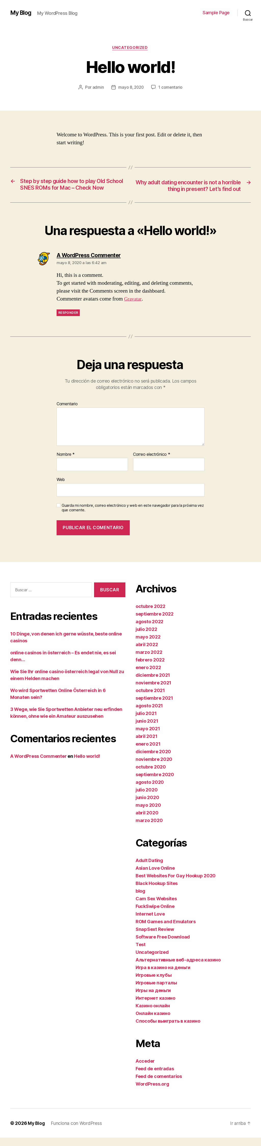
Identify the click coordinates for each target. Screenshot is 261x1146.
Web (61, 487)
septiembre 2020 (155, 783)
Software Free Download (163, 945)
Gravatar (133, 307)
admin (97, 87)
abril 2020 (147, 821)
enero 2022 (148, 676)
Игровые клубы (154, 983)
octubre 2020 (151, 775)
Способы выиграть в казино (168, 1029)
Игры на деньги (153, 998)
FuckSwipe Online (155, 914)
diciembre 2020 (153, 760)
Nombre (66, 463)
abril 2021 (146, 744)
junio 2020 (147, 806)
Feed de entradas (155, 1077)
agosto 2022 (149, 630)
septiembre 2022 (155, 622)
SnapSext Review (155, 937)
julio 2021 (146, 721)
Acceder (145, 1069)
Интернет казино (155, 1006)
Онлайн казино (153, 1021)
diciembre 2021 (153, 683)
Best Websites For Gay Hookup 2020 (176, 884)
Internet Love (150, 922)
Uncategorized (130, 48)
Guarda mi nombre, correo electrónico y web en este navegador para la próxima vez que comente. (133, 516)
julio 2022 (146, 637)
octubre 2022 (150, 614)
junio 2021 (147, 729)
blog (140, 899)
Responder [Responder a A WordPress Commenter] (68, 321)
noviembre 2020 (154, 767)
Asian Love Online (155, 876)
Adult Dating (149, 868)
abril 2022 (147, 653)
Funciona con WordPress (76, 1131)
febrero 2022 (150, 668)
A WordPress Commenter (38, 764)
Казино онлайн (153, 1014)
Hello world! (87, 764)
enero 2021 (148, 752)
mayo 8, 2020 (131, 87)
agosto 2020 (150, 790)
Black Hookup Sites (157, 891)
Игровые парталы (156, 991)
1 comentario (171, 87)
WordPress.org (152, 1092)
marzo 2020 (149, 828)
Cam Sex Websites (156, 907)
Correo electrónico (151, 463)
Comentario (67, 412)
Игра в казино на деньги (163, 976)
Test (141, 953)
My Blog (21, 13)
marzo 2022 (149, 660)
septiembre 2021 (154, 706)
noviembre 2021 (153, 691)
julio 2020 (147, 798)
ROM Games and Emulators (166, 930)
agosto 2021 (149, 714)
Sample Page (216, 12)
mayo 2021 (148, 737)
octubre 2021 (150, 698)
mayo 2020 (148, 813)
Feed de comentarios (159, 1084)
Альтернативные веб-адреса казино (178, 968)
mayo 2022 (148, 645)
